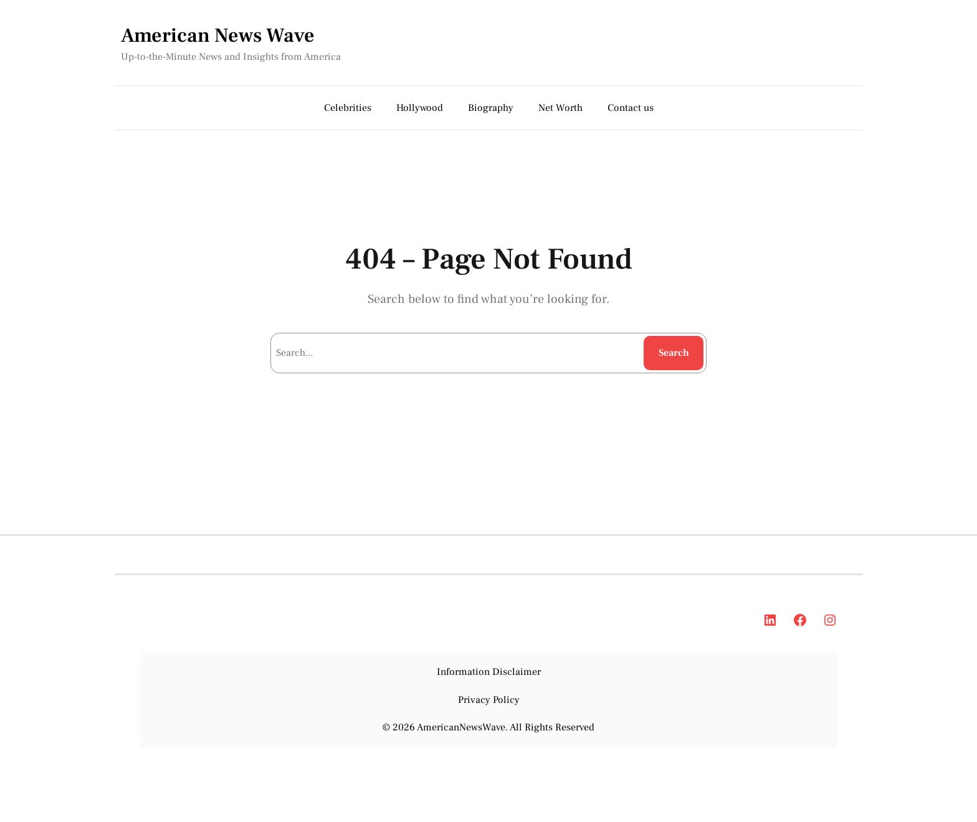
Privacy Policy (489, 700)
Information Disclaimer (489, 672)
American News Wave (218, 35)
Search (674, 352)
